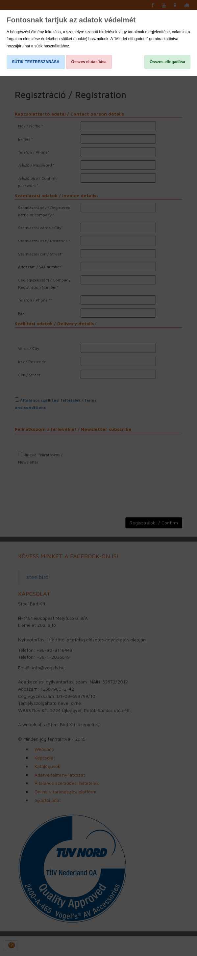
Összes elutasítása (89, 62)
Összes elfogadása (167, 62)
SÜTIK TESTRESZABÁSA (36, 62)
